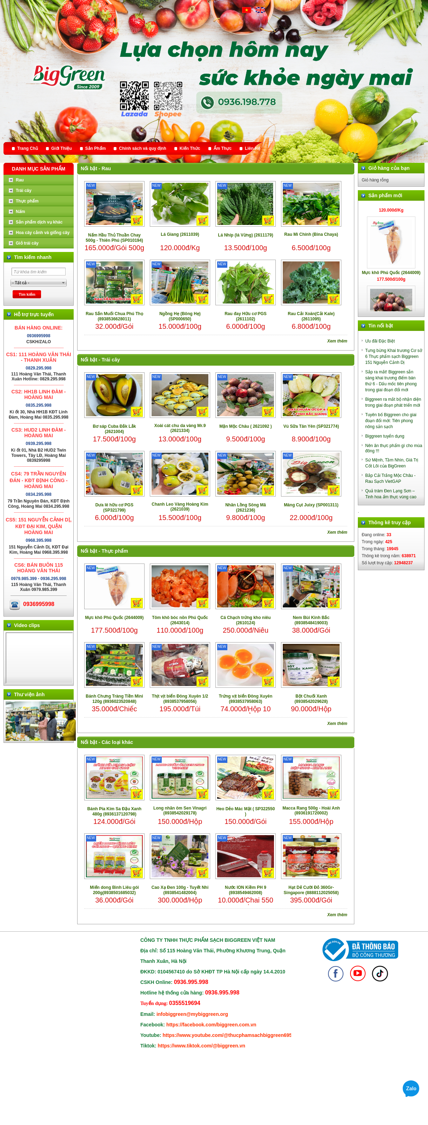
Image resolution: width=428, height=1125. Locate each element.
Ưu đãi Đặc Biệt (380, 341)
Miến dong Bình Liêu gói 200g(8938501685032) (114, 890)
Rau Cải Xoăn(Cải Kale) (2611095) (311, 316)
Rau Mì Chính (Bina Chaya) (311, 234)
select (63, 283)
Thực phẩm (115, 551)
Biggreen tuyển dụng (384, 436)
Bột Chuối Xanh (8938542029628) (311, 699)
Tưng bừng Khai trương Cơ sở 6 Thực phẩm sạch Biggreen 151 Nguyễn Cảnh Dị (393, 356)
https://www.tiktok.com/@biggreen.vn (202, 1046)
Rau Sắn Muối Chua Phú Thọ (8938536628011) (114, 316)
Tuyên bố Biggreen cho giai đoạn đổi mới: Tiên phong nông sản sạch (390, 420)
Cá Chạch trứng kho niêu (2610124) (245, 620)
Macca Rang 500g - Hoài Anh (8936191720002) (311, 811)
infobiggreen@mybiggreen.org (192, 1014)
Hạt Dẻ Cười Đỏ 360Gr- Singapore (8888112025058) (311, 890)
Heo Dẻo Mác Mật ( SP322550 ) (245, 811)
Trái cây (111, 359)
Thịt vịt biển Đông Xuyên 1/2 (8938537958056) (180, 699)
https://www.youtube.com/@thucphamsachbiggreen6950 (229, 1035)
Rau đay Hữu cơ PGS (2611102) (246, 316)
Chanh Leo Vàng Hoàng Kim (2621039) (180, 507)
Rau (106, 168)
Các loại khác (117, 742)
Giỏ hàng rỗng (375, 180)
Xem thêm (337, 341)
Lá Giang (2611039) (180, 234)
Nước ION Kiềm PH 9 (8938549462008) (245, 890)
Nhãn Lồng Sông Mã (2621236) (245, 507)
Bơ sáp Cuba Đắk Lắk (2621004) (114, 429)
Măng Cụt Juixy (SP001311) (311, 504)
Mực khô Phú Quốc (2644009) (114, 617)
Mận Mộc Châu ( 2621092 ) (245, 426)
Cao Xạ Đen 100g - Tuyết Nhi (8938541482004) (180, 890)
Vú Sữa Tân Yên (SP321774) (311, 426)
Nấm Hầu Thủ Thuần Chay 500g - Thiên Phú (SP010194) (114, 238)
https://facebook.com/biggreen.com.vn (211, 1024)
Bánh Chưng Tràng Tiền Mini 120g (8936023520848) (114, 699)
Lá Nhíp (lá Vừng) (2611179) (245, 235)
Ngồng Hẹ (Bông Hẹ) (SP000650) (180, 316)
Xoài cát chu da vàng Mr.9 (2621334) (180, 428)
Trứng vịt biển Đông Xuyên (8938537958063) (246, 699)
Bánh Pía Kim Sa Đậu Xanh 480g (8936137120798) (114, 811)
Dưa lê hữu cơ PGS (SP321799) (114, 507)
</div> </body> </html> (39, 658)
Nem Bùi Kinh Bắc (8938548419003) (311, 620)
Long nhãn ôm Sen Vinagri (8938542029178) (180, 811)
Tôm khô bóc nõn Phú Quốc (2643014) (180, 620)
